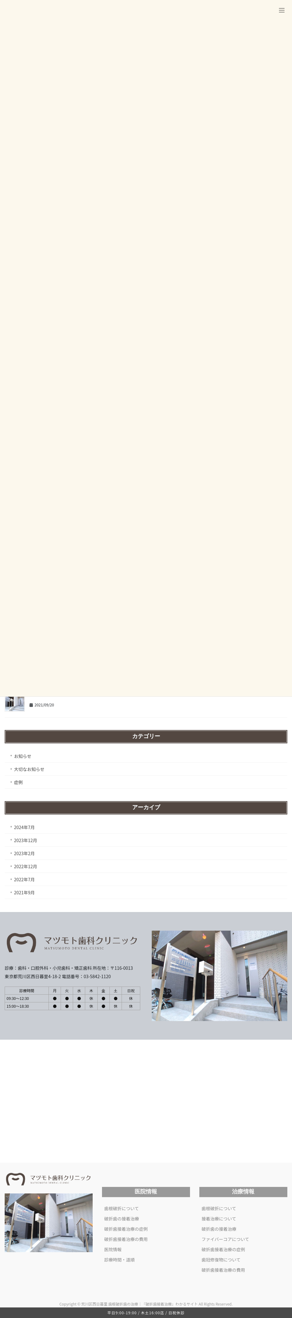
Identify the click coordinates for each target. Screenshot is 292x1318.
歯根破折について (121, 1208)
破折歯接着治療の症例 (126, 1229)
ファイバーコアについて (225, 1239)
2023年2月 (24, 853)
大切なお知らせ (29, 769)
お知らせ (22, 756)
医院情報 (113, 1249)
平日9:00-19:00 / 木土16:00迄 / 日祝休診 (146, 1312)
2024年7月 (24, 827)
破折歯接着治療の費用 (126, 1239)
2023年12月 (25, 840)
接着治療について (219, 1218)
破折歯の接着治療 (121, 1218)
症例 (18, 782)
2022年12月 (25, 866)
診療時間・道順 (119, 1259)
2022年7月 (24, 879)
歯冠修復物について (221, 1259)
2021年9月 (24, 892)
